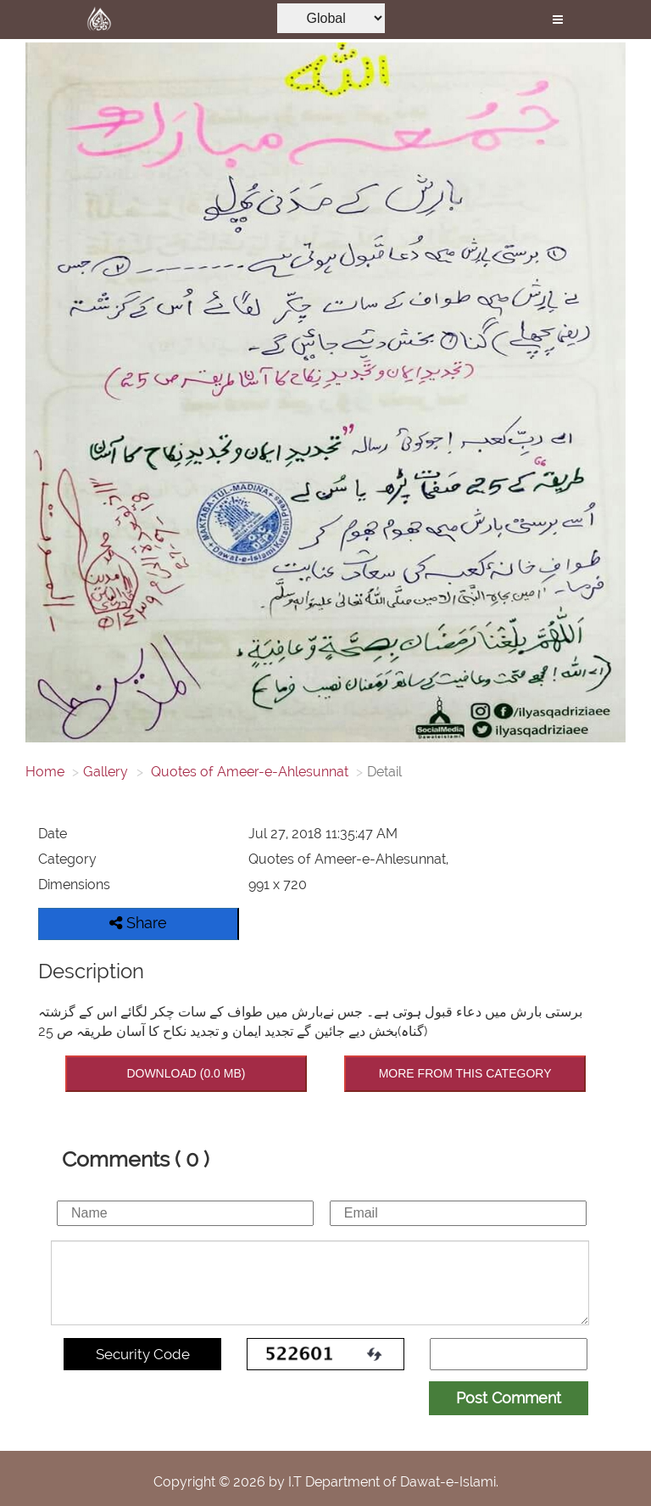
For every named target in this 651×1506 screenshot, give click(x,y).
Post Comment (508, 1398)
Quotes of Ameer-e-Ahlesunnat (247, 772)
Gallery (105, 772)
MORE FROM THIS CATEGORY (465, 1073)
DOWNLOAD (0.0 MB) (185, 1073)
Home (44, 772)
